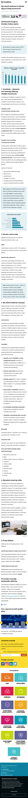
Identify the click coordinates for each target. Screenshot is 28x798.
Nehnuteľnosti (7, 711)
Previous (1, 623)
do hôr (7, 742)
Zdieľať (5, 604)
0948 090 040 (4, 769)
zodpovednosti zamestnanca (20, 743)
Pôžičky (7, 697)
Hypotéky (20, 683)
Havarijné (20, 711)
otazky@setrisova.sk (7, 775)
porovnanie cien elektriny (13, 596)
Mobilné (14, 758)
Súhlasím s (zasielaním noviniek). (14, 651)
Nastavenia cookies (14, 791)
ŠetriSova (4, 773)
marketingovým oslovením (12, 651)
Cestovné (20, 726)
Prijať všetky (14, 794)
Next (27, 623)
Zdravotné (7, 726)
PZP (7, 683)
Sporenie (21, 697)
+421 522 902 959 (10, 770)
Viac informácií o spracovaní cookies (8, 787)
